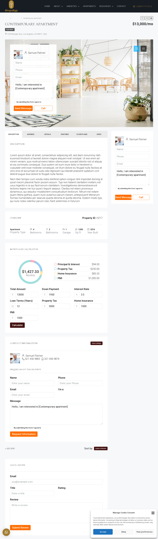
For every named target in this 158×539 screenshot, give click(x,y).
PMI (12, 312)
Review (14, 499)
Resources (105, 6)
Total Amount (17, 289)
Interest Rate (81, 289)
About (57, 6)
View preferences (144, 532)
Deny (123, 532)
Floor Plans (82, 134)
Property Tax (49, 300)
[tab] (137, 49)
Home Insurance (83, 300)
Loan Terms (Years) (21, 300)
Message (15, 401)
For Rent (9, 29)
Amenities (72, 6)
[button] (153, 513)
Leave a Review (100, 448)
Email (13, 389)
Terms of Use (47, 102)
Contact (121, 6)
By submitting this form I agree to (33, 102)
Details (47, 134)
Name (13, 377)
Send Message (23, 108)
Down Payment (50, 289)
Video (99, 134)
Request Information (24, 434)
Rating (62, 487)
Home (47, 6)
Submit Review (20, 527)
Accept (103, 532)
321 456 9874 (51, 358)
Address (30, 134)
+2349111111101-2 (142, 6)
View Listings (32, 55)
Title (12, 487)
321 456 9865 (32, 358)
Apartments (89, 6)
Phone (61, 377)
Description (13, 134)
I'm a (61, 389)
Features (65, 134)
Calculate (17, 325)
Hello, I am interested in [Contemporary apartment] (33, 90)
